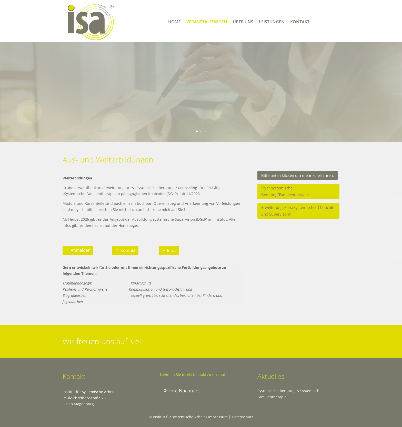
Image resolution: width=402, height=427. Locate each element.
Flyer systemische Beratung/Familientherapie (285, 191)
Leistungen (272, 22)
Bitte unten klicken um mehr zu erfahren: (297, 175)
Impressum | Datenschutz (230, 416)
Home (174, 22)
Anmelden (81, 250)
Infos (171, 250)
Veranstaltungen (206, 22)
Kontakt (299, 22)
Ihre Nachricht (184, 391)
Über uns (243, 22)
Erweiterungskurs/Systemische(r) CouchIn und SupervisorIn (297, 211)
